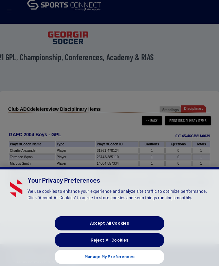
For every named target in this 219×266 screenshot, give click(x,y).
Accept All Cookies (109, 227)
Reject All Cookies (109, 243)
